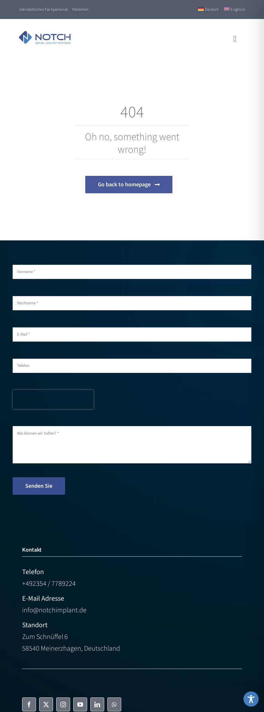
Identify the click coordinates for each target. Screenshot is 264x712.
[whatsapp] (114, 704)
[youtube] (80, 704)
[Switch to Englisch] (234, 9)
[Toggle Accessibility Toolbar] (251, 699)
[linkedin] (97, 704)
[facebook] (29, 704)
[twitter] (46, 704)
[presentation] (53, 399)
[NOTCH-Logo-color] (45, 34)
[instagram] (63, 704)
